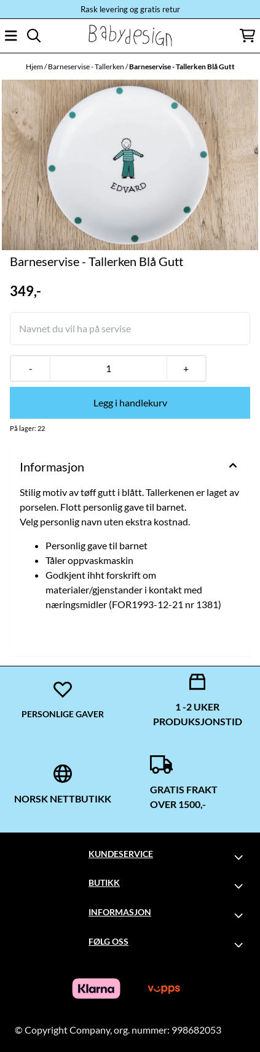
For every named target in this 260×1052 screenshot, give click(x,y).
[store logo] (130, 35)
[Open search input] (34, 35)
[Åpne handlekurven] (247, 35)
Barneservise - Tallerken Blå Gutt (182, 66)
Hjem (35, 66)
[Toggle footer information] (240, 857)
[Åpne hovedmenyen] (11, 35)
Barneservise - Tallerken (86, 66)
